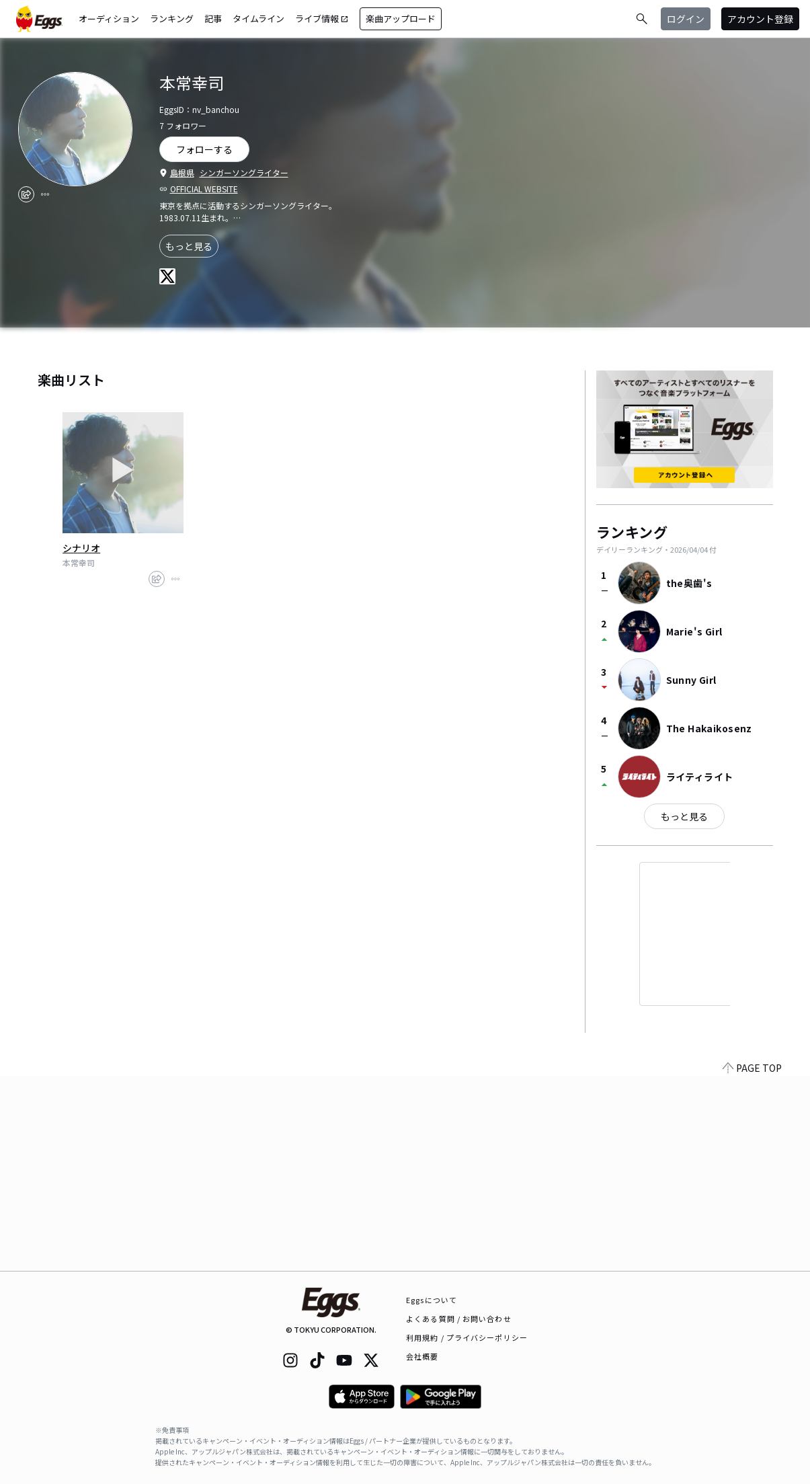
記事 (213, 18)
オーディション (109, 18)
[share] (26, 194)
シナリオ (81, 548)
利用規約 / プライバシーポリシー (467, 1337)
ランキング (172, 18)
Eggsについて (431, 1299)
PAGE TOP (752, 1263)
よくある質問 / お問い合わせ (459, 1318)
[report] (45, 194)
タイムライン (258, 18)
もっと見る (188, 246)
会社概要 (422, 1356)
